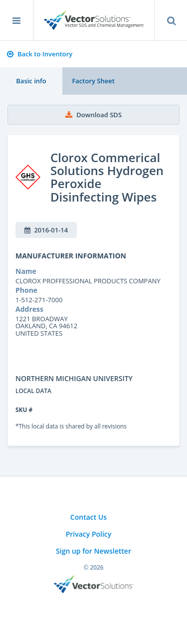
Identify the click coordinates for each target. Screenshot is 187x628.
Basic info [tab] (31, 80)
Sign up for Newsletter (93, 551)
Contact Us (88, 517)
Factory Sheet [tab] (93, 80)
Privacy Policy (89, 534)
